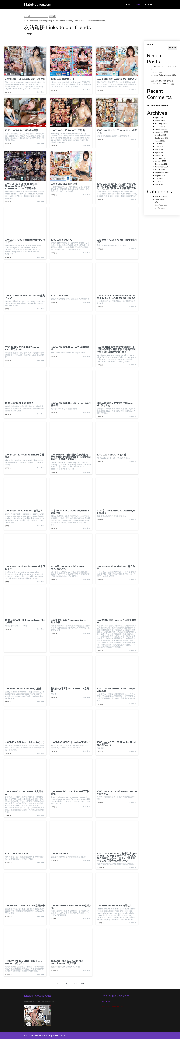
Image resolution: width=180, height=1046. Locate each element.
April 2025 (159, 152)
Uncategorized (161, 205)
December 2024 (161, 164)
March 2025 (160, 155)
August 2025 (160, 141)
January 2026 (160, 126)
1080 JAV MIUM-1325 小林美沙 (162, 81)
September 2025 (162, 138)
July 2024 (159, 178)
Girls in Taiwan (161, 196)
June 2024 (159, 181)
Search (150, 44)
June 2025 (159, 147)
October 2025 (160, 135)
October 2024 (160, 170)
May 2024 (159, 184)
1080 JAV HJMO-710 (158, 72)
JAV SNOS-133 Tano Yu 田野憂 (162, 84)
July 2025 (159, 144)
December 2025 (161, 129)
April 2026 (159, 118)
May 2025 (159, 149)
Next (83, 983)
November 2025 (161, 132)
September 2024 (162, 173)
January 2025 (160, 161)
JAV (156, 202)
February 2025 (160, 158)
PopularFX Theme (57, 1035)
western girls (160, 208)
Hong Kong (159, 199)
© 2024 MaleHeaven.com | (36, 1035)
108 (75, 983)
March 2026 (160, 120)
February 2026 (161, 123)
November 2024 (161, 167)
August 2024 (160, 175)
